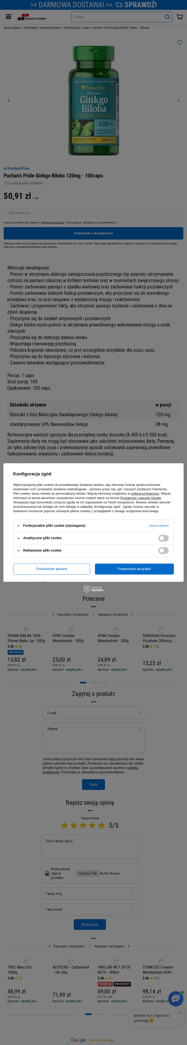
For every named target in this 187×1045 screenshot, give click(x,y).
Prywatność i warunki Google (140, 498)
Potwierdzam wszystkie (134, 569)
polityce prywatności (145, 493)
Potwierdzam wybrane (51, 569)
